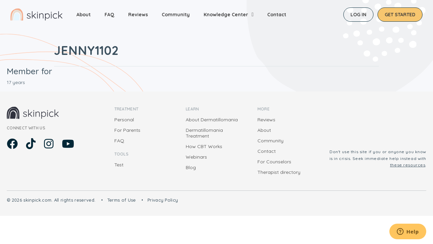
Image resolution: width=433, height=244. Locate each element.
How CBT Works (204, 146)
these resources (408, 164)
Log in (358, 15)
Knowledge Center (226, 15)
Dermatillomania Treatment (204, 133)
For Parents (127, 130)
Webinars (196, 157)
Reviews (138, 15)
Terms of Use (121, 200)
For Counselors (274, 162)
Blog (191, 167)
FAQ (109, 15)
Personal (124, 120)
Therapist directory (278, 172)
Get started (400, 15)
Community (176, 15)
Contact (276, 15)
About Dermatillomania (212, 120)
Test (118, 165)
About (83, 15)
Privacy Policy (162, 200)
